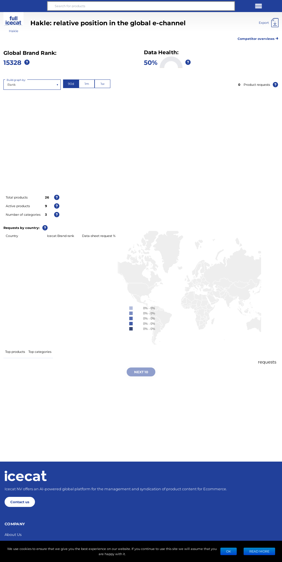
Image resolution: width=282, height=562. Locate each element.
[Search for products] (141, 6)
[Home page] (26, 476)
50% (150, 62)
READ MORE (259, 551)
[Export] (269, 22)
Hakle (13, 30)
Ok (228, 551)
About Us (13, 534)
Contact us (19, 501)
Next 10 (141, 372)
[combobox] (7, 84)
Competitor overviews (258, 37)
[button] (23, 6)
